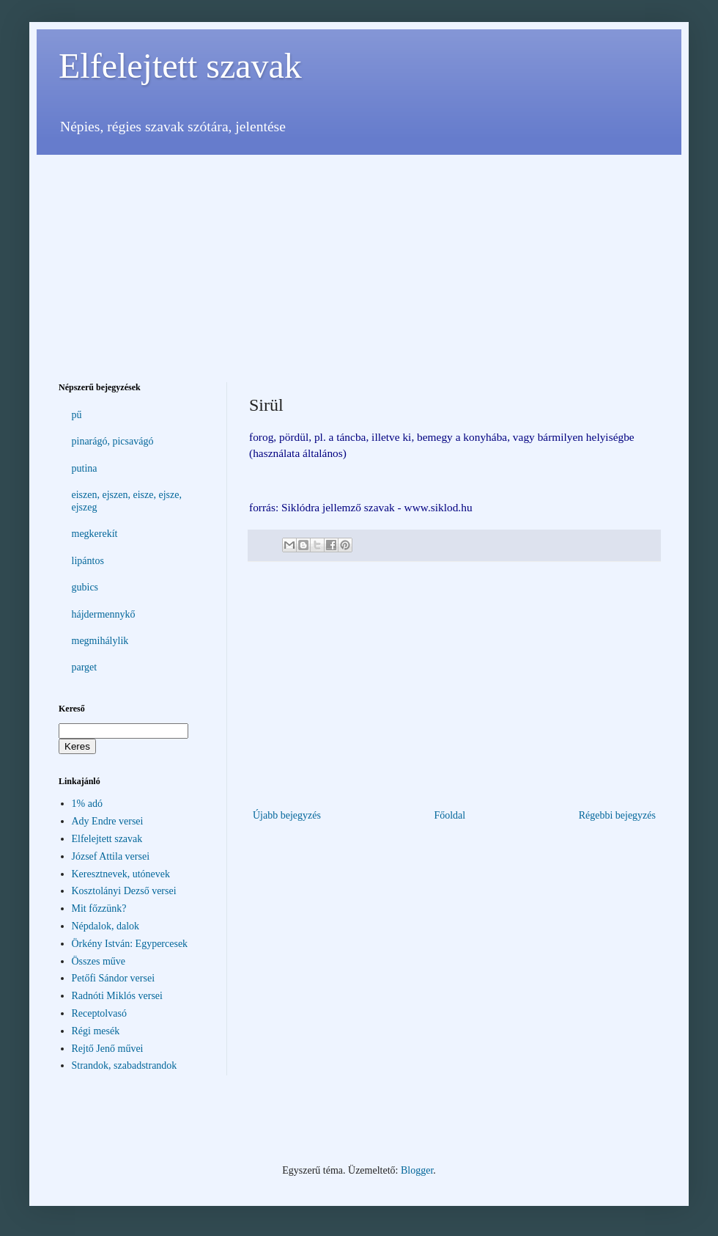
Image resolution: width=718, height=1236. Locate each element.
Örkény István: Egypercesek (130, 943)
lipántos (88, 560)
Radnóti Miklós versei (117, 995)
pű (77, 414)
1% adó (87, 803)
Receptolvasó (99, 1013)
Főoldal (449, 815)
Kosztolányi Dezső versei (124, 890)
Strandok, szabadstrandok (124, 1065)
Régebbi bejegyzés (617, 815)
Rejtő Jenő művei (108, 1048)
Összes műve (99, 961)
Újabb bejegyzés (287, 815)
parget (84, 667)
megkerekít (95, 533)
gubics (85, 587)
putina (84, 468)
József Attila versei (111, 856)
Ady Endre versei (108, 821)
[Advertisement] (359, 257)
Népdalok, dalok (106, 926)
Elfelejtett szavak (180, 65)
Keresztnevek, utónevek (121, 874)
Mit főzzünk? (99, 908)
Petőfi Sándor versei (113, 978)
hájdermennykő (104, 614)
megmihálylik (100, 640)
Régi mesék (96, 1030)
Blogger (417, 1170)
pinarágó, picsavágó (113, 441)
